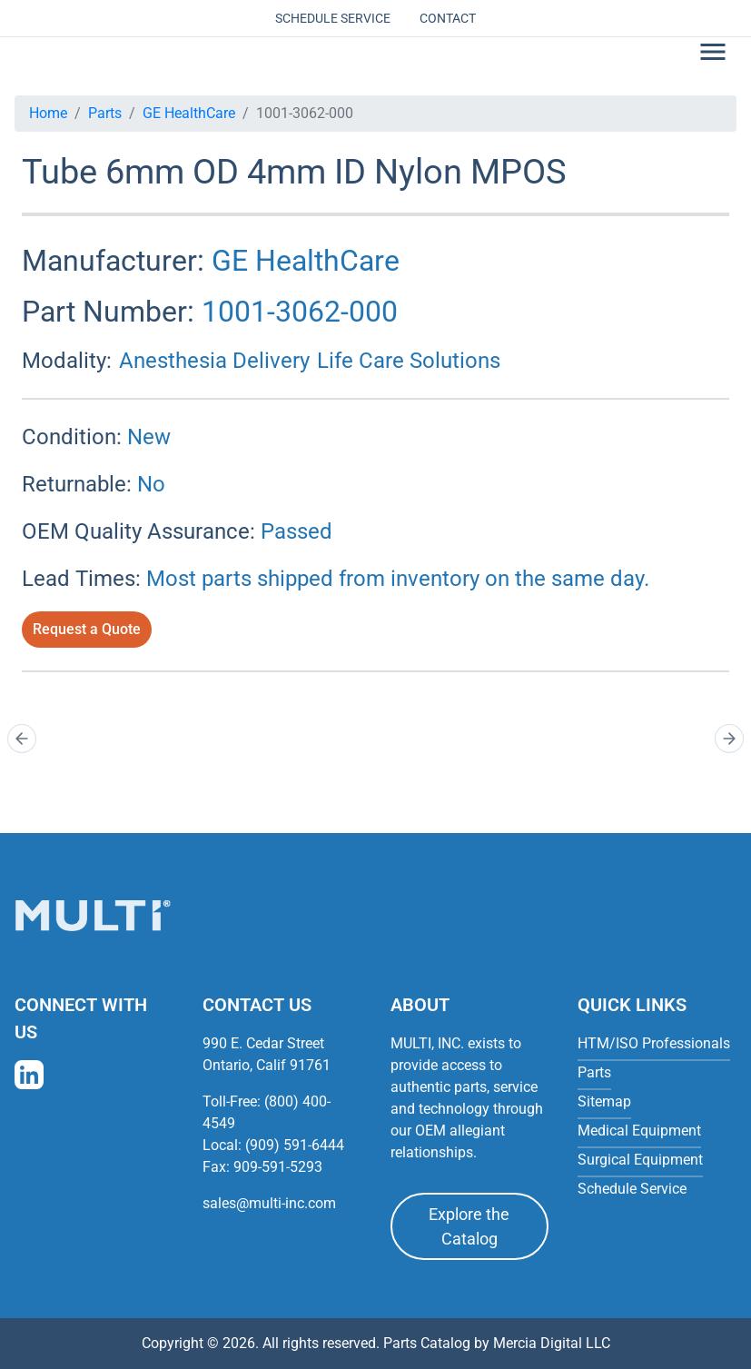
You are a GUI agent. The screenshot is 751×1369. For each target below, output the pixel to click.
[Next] (729, 738)
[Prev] (21, 738)
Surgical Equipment (640, 1159)
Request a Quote (87, 629)
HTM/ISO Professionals (654, 1043)
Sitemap (604, 1101)
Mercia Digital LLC (551, 1343)
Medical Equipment (639, 1130)
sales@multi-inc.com (269, 1203)
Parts (105, 113)
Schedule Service (332, 18)
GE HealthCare (189, 113)
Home (48, 113)
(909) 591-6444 (294, 1145)
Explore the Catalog (469, 1226)
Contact (448, 18)
